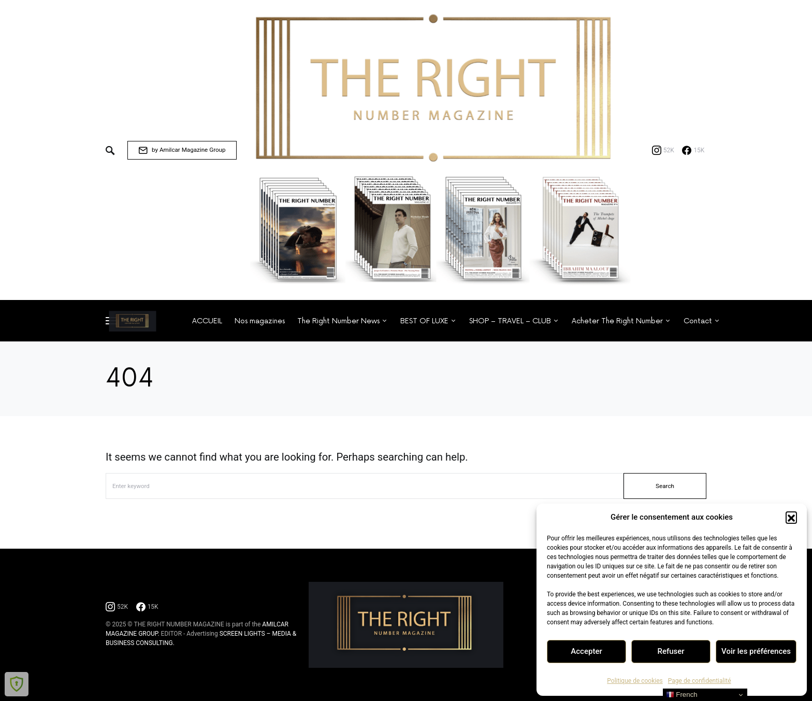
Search (665, 486)
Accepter (586, 651)
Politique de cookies (634, 680)
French (682, 695)
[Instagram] (663, 150)
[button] (791, 517)
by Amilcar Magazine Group (182, 150)
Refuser (670, 651)
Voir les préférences (756, 651)
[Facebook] (693, 150)
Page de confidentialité (699, 680)
